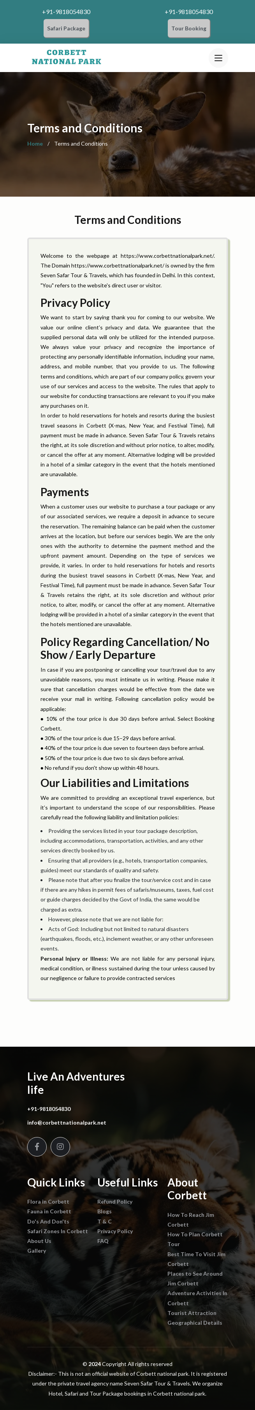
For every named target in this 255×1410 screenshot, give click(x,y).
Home (35, 143)
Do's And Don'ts (48, 1221)
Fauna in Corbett (49, 1211)
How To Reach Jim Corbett (190, 1219)
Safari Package (66, 28)
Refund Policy (114, 1201)
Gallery (36, 1250)
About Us (39, 1240)
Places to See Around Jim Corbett (195, 1278)
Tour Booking (188, 28)
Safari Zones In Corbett (57, 1231)
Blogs (104, 1211)
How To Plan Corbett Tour (195, 1239)
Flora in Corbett (48, 1201)
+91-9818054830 (66, 11)
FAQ (103, 1240)
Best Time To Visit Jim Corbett (196, 1259)
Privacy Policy (115, 1231)
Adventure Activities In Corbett (197, 1298)
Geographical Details (194, 1322)
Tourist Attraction (191, 1313)
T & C (104, 1221)
